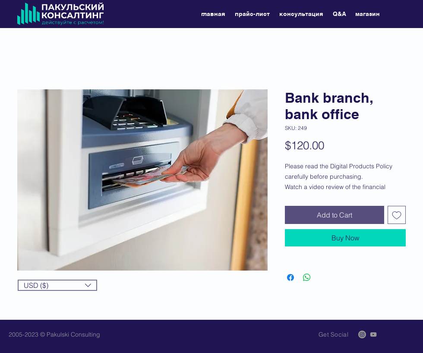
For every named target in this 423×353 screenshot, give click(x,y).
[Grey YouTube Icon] (373, 334)
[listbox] (57, 285)
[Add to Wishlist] (397, 215)
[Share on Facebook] (290, 277)
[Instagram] (362, 334)
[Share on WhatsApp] (307, 277)
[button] (57, 285)
